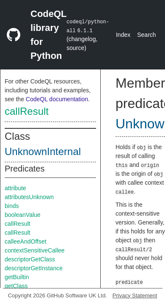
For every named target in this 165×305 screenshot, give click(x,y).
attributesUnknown (29, 197)
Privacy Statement (135, 295)
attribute (15, 188)
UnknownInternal (43, 151)
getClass (16, 286)
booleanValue (23, 214)
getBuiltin (17, 277)
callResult (27, 111)
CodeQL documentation (57, 99)
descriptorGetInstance (34, 268)
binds (12, 205)
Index (123, 34)
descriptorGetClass (30, 259)
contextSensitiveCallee (35, 250)
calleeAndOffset (26, 241)
